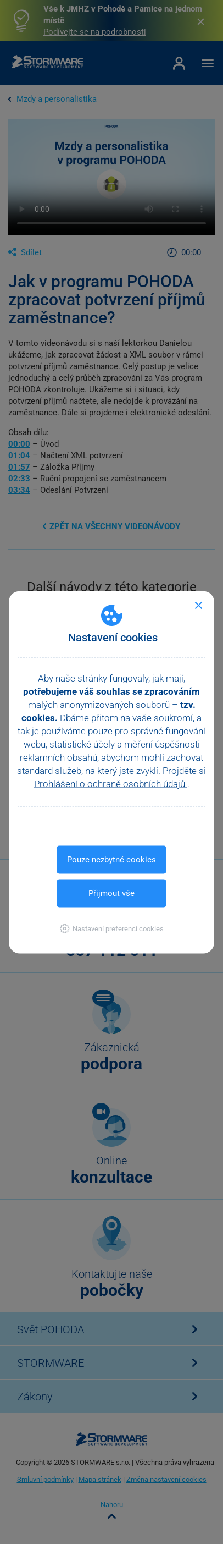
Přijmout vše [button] (111, 893)
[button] (112, 928)
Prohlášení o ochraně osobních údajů (110, 783)
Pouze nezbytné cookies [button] (111, 859)
